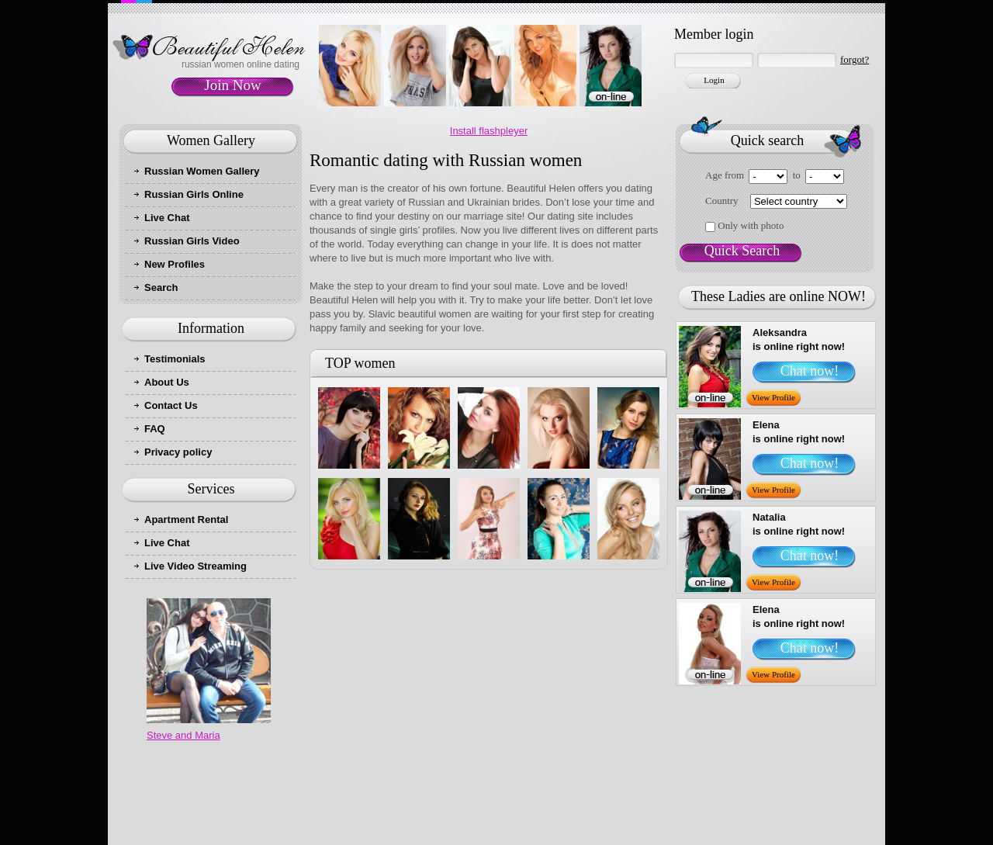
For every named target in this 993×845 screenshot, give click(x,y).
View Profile (773, 397)
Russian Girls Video (192, 241)
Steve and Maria (183, 735)
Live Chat (167, 217)
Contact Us (171, 405)
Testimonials (175, 359)
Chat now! (809, 371)
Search (161, 287)
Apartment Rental (186, 519)
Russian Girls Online (194, 194)
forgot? (854, 59)
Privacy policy (178, 452)
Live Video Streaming (195, 566)
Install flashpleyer (489, 131)
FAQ (154, 429)
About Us (166, 382)
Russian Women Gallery (202, 171)
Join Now (232, 85)
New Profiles (174, 264)
